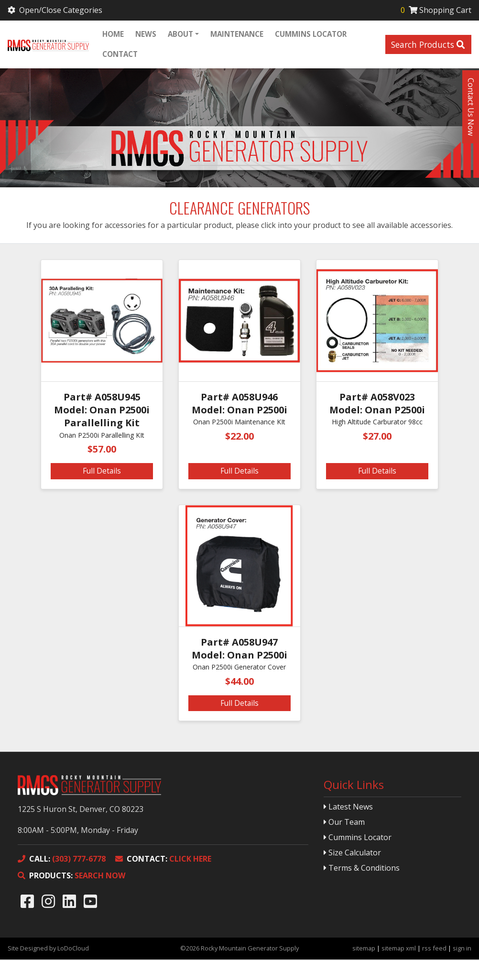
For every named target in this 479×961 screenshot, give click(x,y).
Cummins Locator (311, 34)
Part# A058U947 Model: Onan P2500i (239, 650)
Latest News (348, 808)
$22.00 (239, 437)
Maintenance (236, 34)
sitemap (363, 949)
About (180, 34)
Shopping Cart (435, 10)
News (145, 34)
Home (113, 34)
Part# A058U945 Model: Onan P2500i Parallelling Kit (102, 411)
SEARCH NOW (71, 877)
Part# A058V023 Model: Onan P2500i (377, 405)
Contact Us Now (471, 107)
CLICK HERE (163, 860)
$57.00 (101, 450)
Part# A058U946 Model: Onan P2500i (239, 405)
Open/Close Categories (56, 10)
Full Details (102, 472)
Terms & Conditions (362, 869)
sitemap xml (398, 949)
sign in (462, 949)
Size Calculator (352, 854)
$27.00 (377, 437)
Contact (120, 54)
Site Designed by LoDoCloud (48, 949)
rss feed (434, 949)
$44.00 (239, 682)
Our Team (344, 823)
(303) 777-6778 (62, 860)
